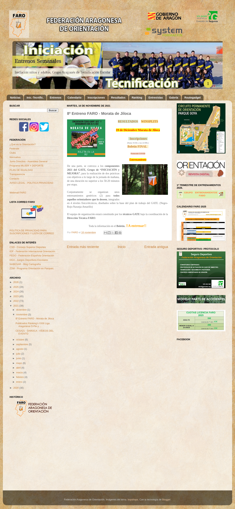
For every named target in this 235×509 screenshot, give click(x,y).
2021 (16, 305)
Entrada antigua (156, 247)
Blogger (166, 499)
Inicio (122, 247)
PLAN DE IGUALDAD (21, 170)
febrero (20, 377)
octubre (20, 339)
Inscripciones (96, 97)
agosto (20, 349)
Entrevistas (155, 97)
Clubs (13, 153)
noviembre (22, 314)
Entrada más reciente (83, 247)
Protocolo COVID (138, 154)
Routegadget (192, 97)
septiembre (22, 344)
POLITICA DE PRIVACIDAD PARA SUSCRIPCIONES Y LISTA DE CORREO (32, 232)
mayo (19, 363)
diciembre (21, 309)
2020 (16, 388)
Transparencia (17, 174)
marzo (20, 372)
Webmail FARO (18, 192)
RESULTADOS (128, 121)
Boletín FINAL (137, 146)
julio (18, 353)
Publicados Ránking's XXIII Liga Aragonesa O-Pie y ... (32, 325)
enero (19, 382)
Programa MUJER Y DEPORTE (27, 165)
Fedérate (14, 148)
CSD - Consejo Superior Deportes (28, 247)
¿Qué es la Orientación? (23, 144)
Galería (173, 97)
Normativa (15, 157)
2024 (16, 291)
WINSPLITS (149, 121)
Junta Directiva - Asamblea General (28, 161)
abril (18, 367)
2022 (16, 301)
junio (19, 358)
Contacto (14, 178)
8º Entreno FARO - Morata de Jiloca (34, 318)
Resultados (118, 97)
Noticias (15, 97)
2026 (16, 282)
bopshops (133, 499)
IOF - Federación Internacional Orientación (32, 251)
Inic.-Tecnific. (35, 97)
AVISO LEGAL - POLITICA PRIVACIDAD (31, 183)
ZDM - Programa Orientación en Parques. (32, 268)
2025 (16, 287)
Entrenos (55, 97)
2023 (16, 296)
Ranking (137, 97)
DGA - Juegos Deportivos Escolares (29, 260)
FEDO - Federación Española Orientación (32, 255)
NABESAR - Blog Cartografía (25, 264)
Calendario (74, 97)
